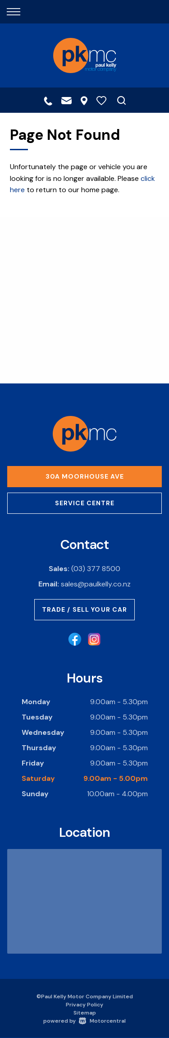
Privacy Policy (84, 1004)
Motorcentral (102, 1020)
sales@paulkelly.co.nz (96, 584)
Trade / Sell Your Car (85, 609)
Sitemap (84, 1012)
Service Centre (84, 503)
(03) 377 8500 (95, 568)
